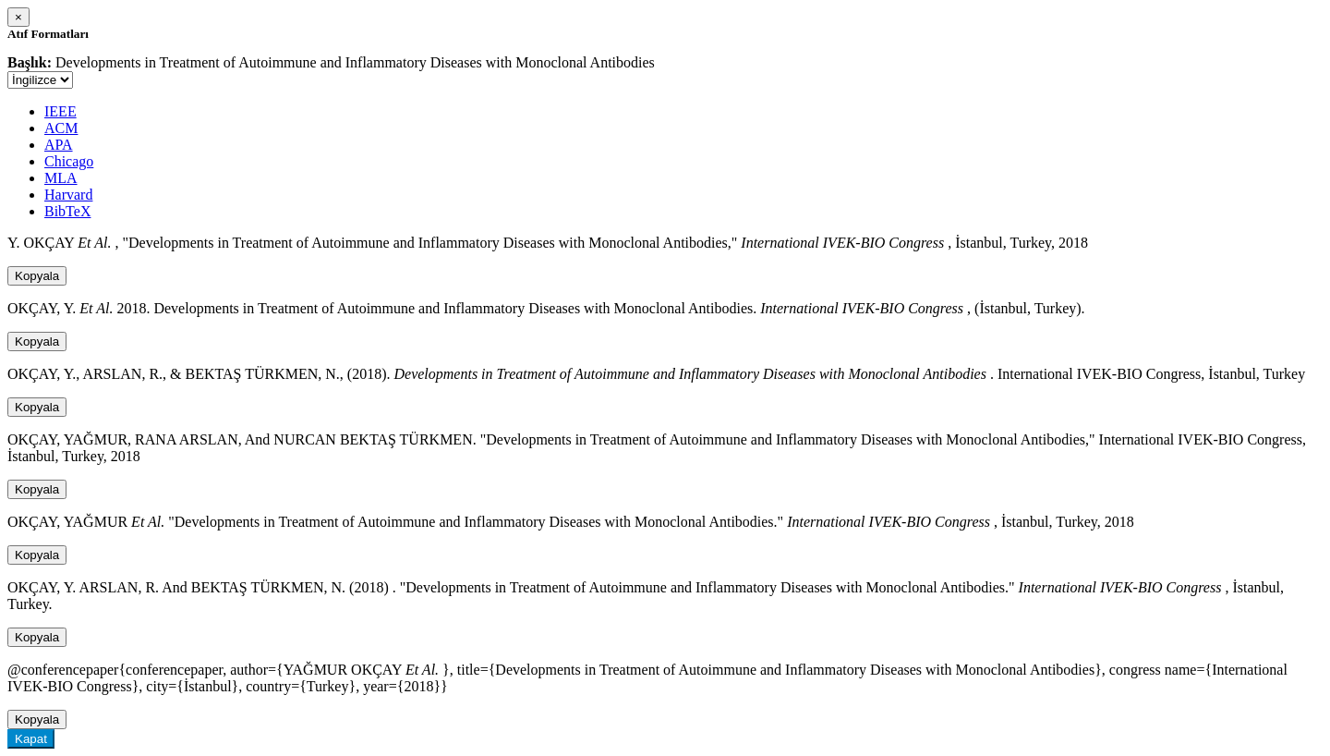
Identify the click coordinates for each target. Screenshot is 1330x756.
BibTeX (67, 211)
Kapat (31, 739)
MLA (61, 178)
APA (58, 144)
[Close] (18, 17)
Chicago (68, 161)
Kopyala (37, 276)
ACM (61, 128)
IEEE (60, 111)
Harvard (68, 194)
